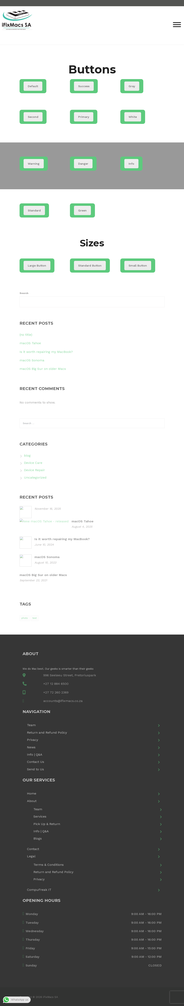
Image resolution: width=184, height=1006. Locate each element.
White (133, 116)
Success (83, 86)
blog (27, 455)
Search (24, 293)
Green (82, 210)
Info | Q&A (34, 754)
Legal (31, 856)
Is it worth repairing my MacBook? (46, 352)
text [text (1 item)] (34, 618)
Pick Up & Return (46, 824)
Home (31, 793)
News (31, 747)
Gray (132, 86)
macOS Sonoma (32, 360)
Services (39, 816)
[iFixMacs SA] (17, 25)
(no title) (26, 335)
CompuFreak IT (39, 890)
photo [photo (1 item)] (24, 618)
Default (33, 86)
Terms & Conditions (48, 865)
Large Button (37, 265)
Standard (34, 210)
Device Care (33, 463)
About (31, 801)
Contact (33, 849)
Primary (83, 116)
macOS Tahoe (30, 343)
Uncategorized (35, 477)
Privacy (32, 740)
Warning (34, 163)
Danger (83, 163)
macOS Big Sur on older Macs (43, 369)
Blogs (37, 838)
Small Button (138, 265)
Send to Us (35, 769)
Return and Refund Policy (47, 732)
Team (31, 725)
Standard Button (90, 265)
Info (131, 163)
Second (33, 116)
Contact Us (35, 762)
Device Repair (34, 470)
